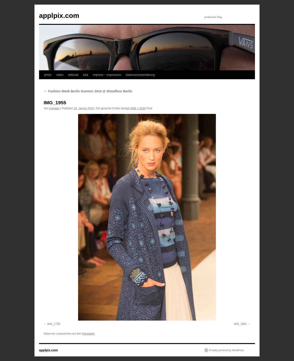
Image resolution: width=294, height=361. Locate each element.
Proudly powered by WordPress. (226, 350)
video (59, 74)
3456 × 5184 (138, 108)
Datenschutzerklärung (140, 74)
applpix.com (59, 15)
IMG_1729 (53, 324)
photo (48, 74)
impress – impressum (107, 74)
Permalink (88, 333)
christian (54, 108)
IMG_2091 (240, 324)
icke (85, 74)
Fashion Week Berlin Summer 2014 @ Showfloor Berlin (88, 91)
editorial (73, 74)
